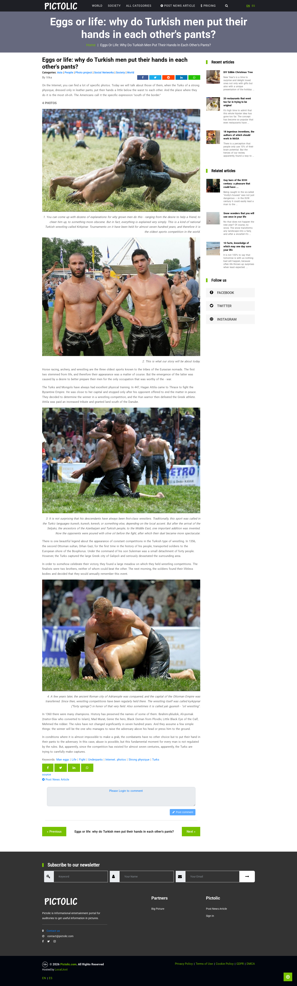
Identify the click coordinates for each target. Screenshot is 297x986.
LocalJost (61, 969)
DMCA (251, 963)
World (97, 5)
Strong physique (139, 759)
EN (248, 5)
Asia (59, 72)
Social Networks (104, 72)
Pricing (208, 5)
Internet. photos (115, 759)
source (46, 774)
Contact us (53, 930)
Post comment (182, 812)
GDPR (240, 963)
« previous (54, 831)
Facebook (222, 293)
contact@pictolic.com (60, 936)
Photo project (83, 72)
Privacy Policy (184, 963)
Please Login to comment (126, 791)
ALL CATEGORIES (138, 5)
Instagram (223, 319)
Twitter (220, 306)
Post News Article (178, 5)
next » (191, 831)
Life (74, 759)
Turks (155, 759)
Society (114, 5)
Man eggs (62, 759)
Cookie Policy (225, 963)
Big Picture (157, 908)
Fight (82, 759)
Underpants (95, 759)
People (69, 72)
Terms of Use (204, 963)
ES (253, 5)
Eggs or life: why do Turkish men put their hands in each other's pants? (124, 831)
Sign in (210, 915)
